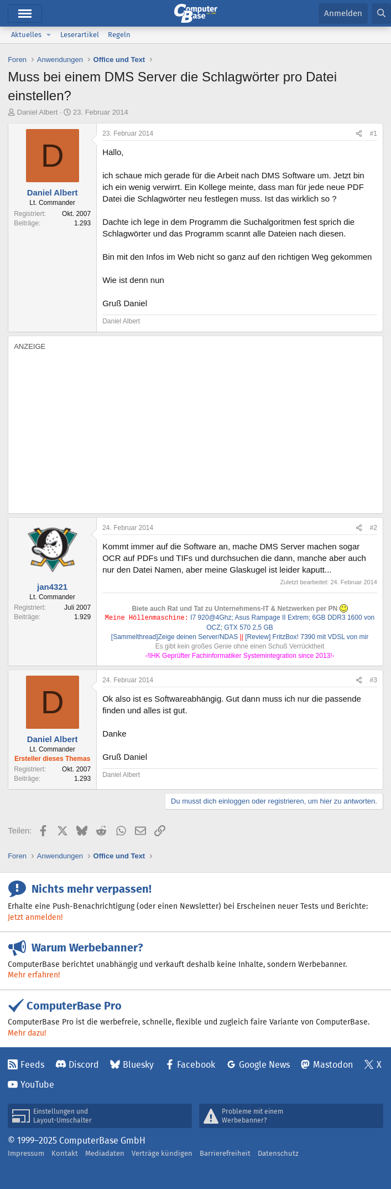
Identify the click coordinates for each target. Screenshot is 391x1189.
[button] (48, 35)
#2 (373, 528)
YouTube (37, 1084)
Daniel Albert (37, 112)
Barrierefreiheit (225, 1153)
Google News (264, 1064)
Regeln (119, 34)
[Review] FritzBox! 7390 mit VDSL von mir (306, 637)
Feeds (32, 1064)
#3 (373, 680)
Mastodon (333, 1064)
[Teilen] (359, 133)
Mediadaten (104, 1153)
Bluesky (138, 1064)
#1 (373, 133)
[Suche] (381, 13)
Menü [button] (25, 13)
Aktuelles (26, 34)
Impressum (26, 1153)
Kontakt (64, 1153)
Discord (84, 1064)
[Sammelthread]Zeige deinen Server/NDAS (174, 637)
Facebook (196, 1064)
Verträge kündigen (162, 1153)
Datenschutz (278, 1153)
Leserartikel (79, 34)
